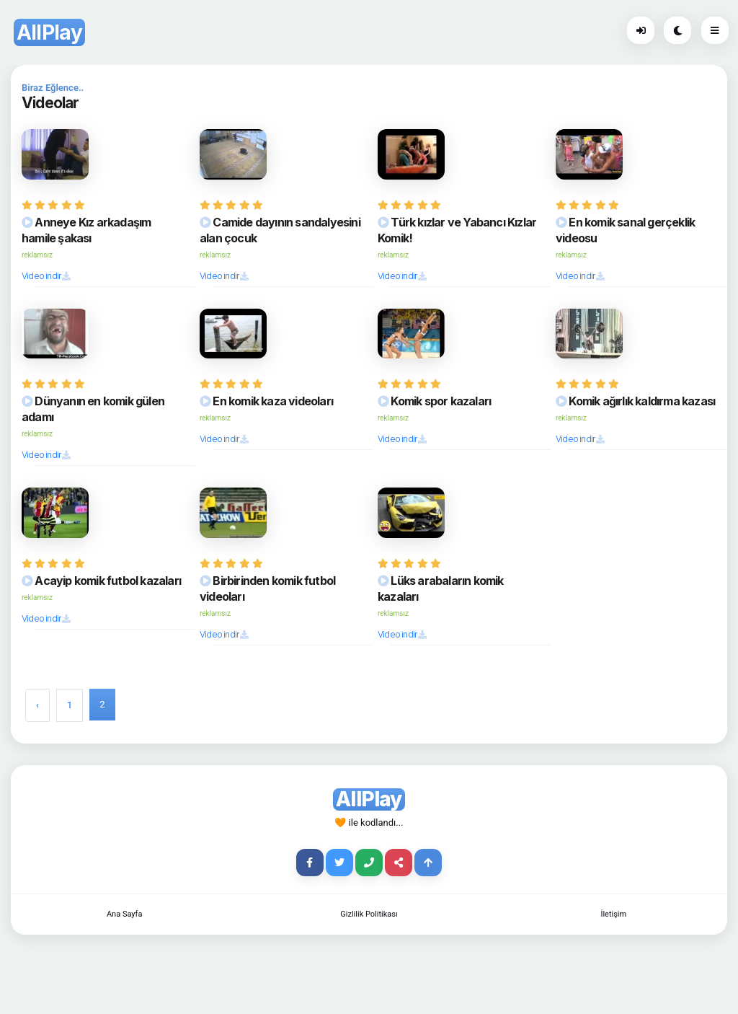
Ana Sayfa (124, 914)
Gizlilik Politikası (368, 914)
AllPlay (49, 32)
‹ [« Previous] (37, 705)
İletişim (613, 914)
